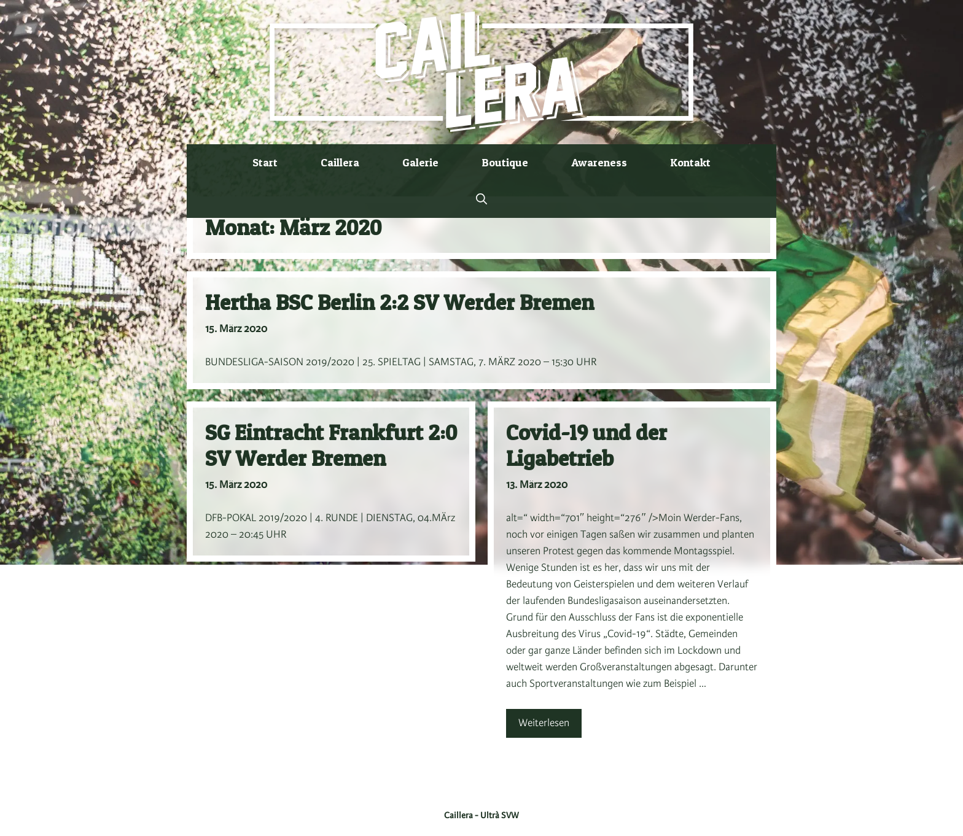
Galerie (420, 162)
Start (265, 162)
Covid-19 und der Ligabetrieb (586, 445)
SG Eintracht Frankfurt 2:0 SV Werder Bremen (331, 445)
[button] (481, 199)
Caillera (340, 162)
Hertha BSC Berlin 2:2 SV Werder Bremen (399, 302)
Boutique (505, 162)
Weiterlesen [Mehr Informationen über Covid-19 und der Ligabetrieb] (543, 723)
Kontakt (690, 162)
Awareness (599, 162)
